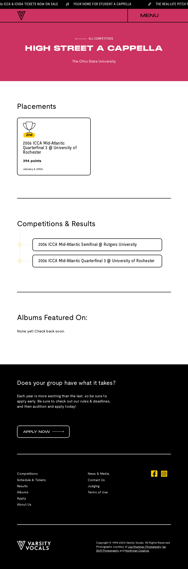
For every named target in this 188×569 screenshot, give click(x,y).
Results (22, 486)
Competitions (27, 473)
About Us (24, 504)
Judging (93, 486)
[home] (21, 15)
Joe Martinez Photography (144, 547)
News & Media (98, 473)
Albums (22, 492)
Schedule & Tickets (31, 480)
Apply (21, 498)
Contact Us (96, 480)
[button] (149, 15)
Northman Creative (137, 551)
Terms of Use (98, 492)
